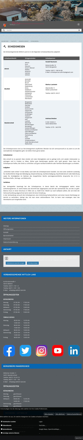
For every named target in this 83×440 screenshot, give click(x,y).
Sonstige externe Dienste (10, 433)
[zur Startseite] (23, 24)
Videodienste (6, 425)
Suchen (4, 30)
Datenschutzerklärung (74, 414)
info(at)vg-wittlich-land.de (17, 290)
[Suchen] (41, 30)
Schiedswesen (34, 41)
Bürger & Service (23, 41)
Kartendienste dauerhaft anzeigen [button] (15, 263)
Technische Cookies (8, 422)
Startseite (14, 41)
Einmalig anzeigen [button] (33, 263)
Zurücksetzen (79, 30)
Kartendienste (6, 429)
